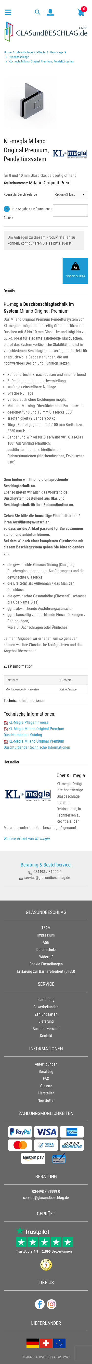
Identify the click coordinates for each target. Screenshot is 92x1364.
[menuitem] (8, 52)
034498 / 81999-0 (47, 871)
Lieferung (46, 1021)
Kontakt (46, 1035)
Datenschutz (46, 949)
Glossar (46, 1086)
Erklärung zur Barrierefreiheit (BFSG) (46, 971)
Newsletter (46, 1100)
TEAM (46, 927)
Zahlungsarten (46, 1014)
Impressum (46, 935)
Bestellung (46, 999)
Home (8, 52)
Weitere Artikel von (27, 838)
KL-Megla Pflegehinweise (29, 722)
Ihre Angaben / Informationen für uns (28, 213)
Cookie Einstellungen (46, 964)
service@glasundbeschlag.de (47, 877)
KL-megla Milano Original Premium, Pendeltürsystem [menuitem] (41, 61)
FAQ (46, 1078)
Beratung (46, 1071)
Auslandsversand (46, 1028)
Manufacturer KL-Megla (30, 52)
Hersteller (46, 1093)
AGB (46, 942)
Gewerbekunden (46, 1007)
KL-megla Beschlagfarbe (20, 194)
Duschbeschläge (19, 57)
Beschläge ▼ (58, 52)
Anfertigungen (46, 1064)
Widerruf (46, 957)
